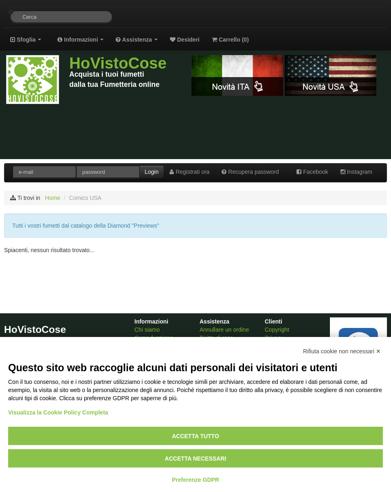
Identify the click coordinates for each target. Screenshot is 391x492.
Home (52, 198)
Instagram (356, 171)
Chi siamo (147, 329)
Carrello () (230, 39)
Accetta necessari (195, 458)
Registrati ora (189, 171)
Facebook (312, 171)
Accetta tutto (195, 436)
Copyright (277, 329)
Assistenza (136, 39)
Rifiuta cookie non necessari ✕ (342, 351)
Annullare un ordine (224, 329)
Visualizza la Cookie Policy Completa (58, 412)
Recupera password (250, 171)
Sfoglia (25, 39)
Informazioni (80, 39)
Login (151, 171)
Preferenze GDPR (195, 479)
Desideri (185, 39)
